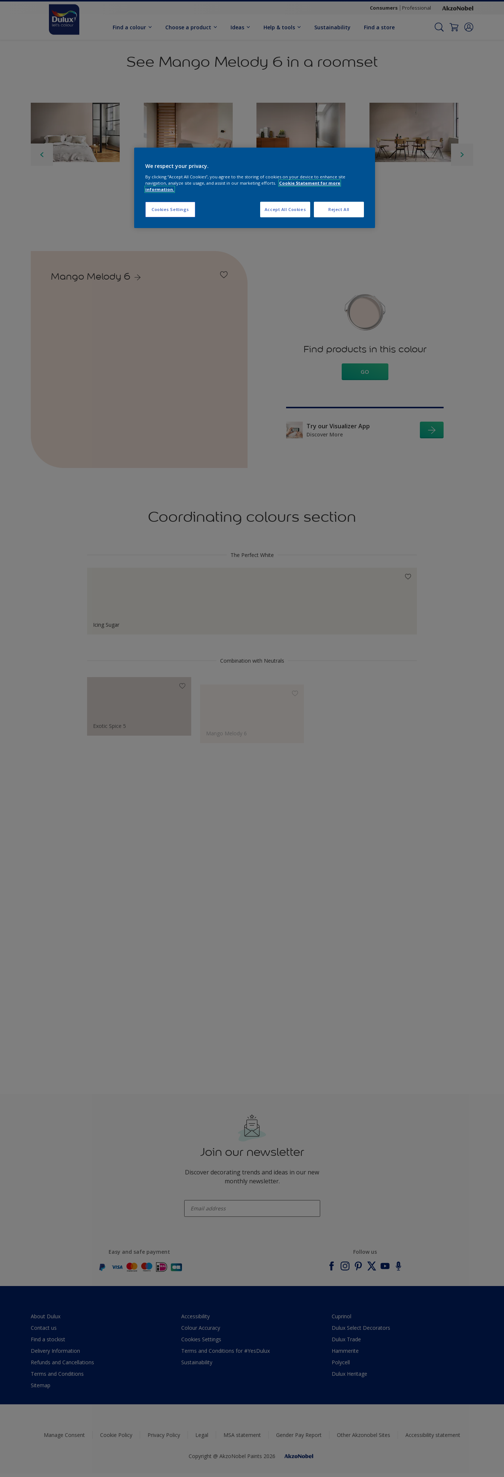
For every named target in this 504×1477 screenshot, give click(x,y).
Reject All (338, 209)
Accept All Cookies (285, 209)
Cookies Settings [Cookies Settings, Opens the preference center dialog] (170, 209)
